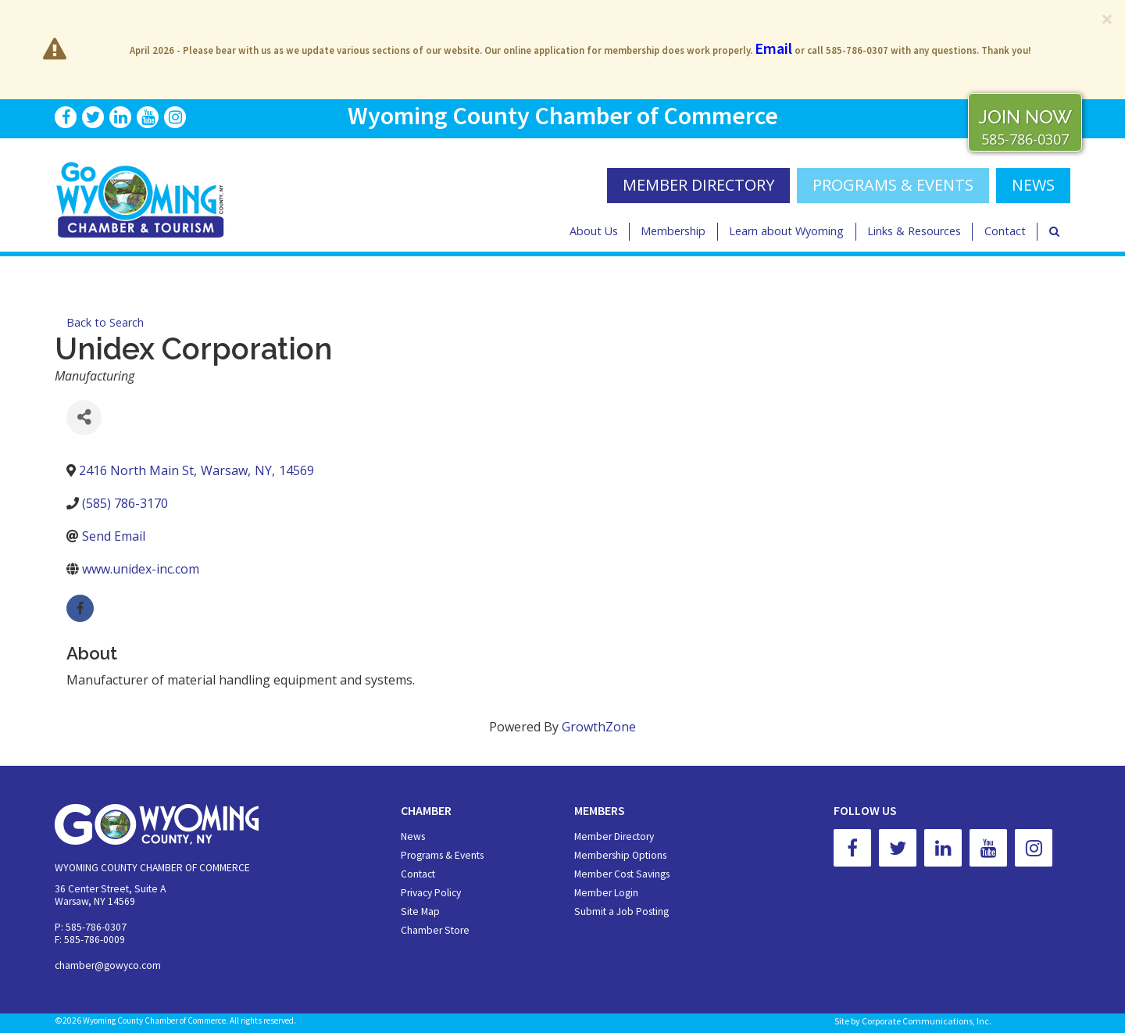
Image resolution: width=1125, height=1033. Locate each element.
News (413, 836)
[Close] (1107, 19)
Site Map (420, 911)
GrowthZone (599, 726)
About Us (594, 230)
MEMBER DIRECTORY (698, 184)
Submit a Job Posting (621, 911)
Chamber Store (435, 930)
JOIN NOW (1025, 116)
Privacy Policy (431, 892)
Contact (1005, 230)
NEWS (1033, 184)
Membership (673, 230)
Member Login (606, 892)
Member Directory (614, 836)
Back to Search (105, 322)
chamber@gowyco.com (108, 965)
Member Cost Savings (622, 874)
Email (773, 48)
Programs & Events (892, 184)
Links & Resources (914, 230)
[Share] (84, 417)
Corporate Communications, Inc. (926, 1021)
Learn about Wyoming (786, 230)
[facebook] (80, 608)
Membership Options (620, 855)
